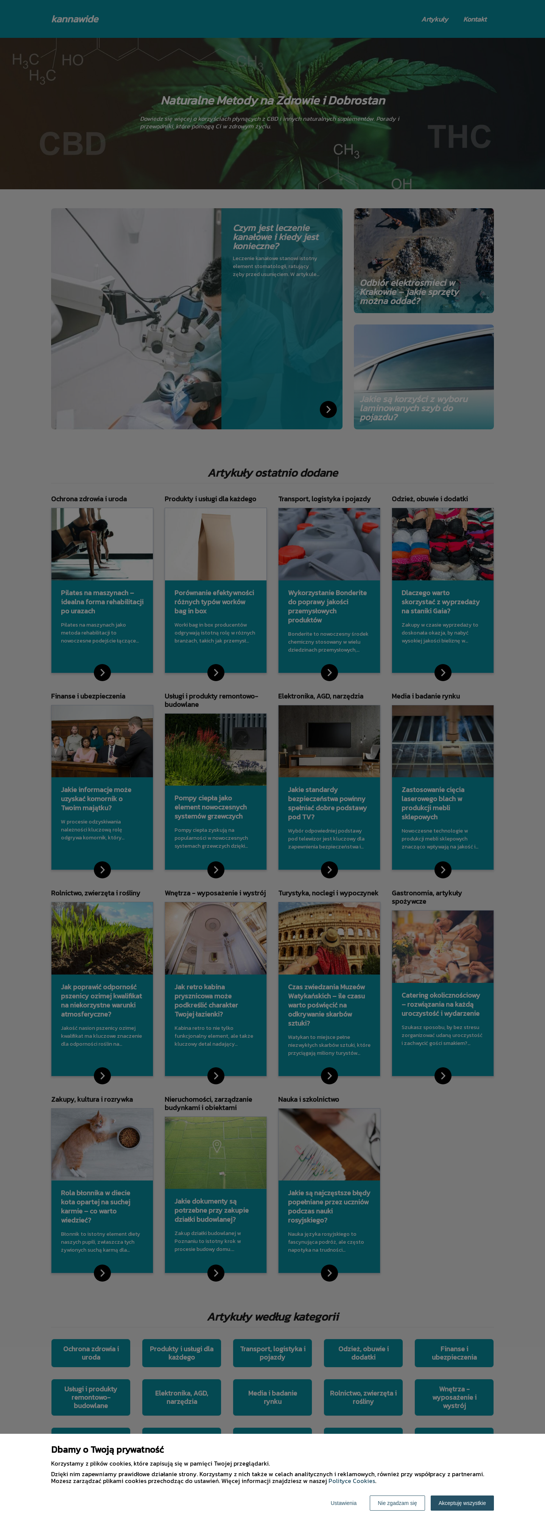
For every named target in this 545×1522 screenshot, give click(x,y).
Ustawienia (344, 1503)
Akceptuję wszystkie (462, 1503)
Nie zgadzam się (397, 1503)
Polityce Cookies (352, 1480)
